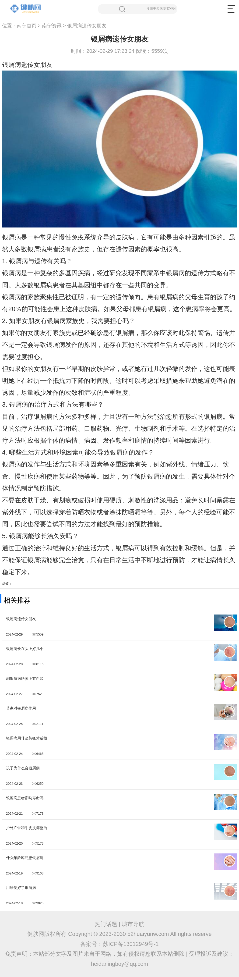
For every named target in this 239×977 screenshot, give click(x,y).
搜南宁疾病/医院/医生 (148, 9)
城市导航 (133, 924)
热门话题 (106, 924)
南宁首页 (26, 25)
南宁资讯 (52, 25)
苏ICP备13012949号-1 (130, 944)
